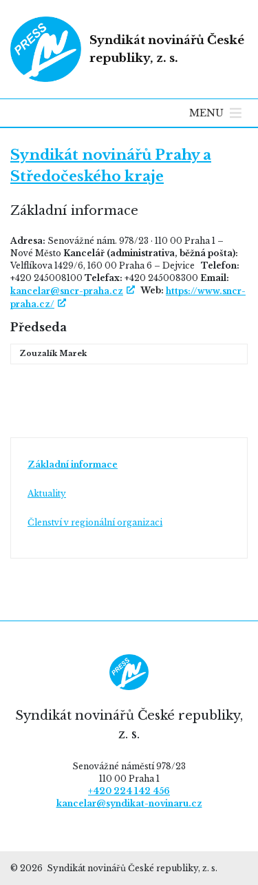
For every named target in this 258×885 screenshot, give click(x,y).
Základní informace (73, 464)
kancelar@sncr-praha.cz (66, 291)
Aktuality (47, 493)
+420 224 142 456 (129, 791)
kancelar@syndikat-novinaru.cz (129, 803)
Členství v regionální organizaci (95, 522)
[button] (206, 113)
